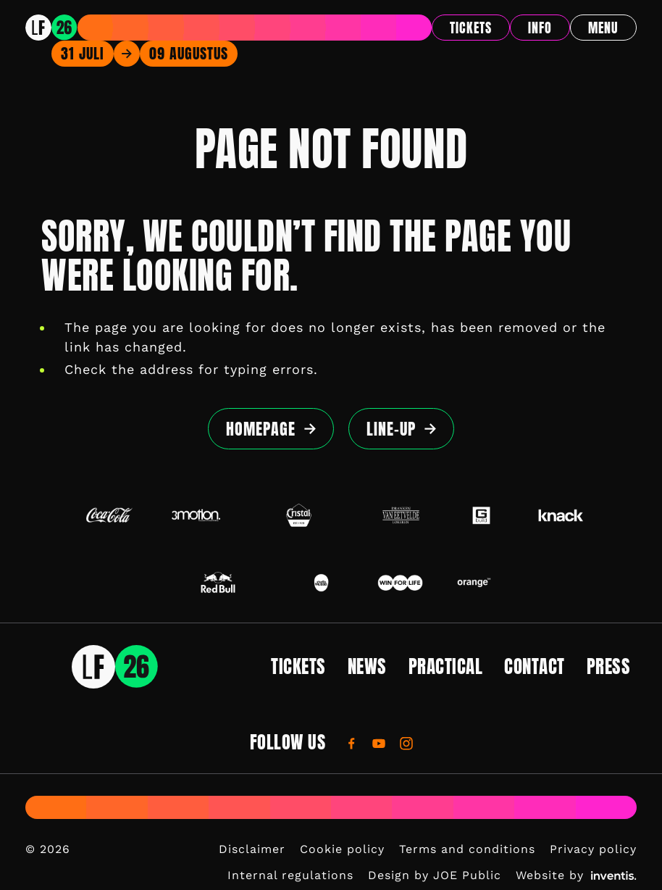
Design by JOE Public (434, 875)
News (367, 666)
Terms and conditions (467, 849)
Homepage (261, 429)
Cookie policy (342, 849)
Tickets (471, 28)
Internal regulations (290, 875)
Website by (576, 875)
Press (609, 666)
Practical (445, 666)
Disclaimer (252, 849)
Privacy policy (593, 849)
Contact (534, 666)
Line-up (391, 429)
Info (540, 28)
